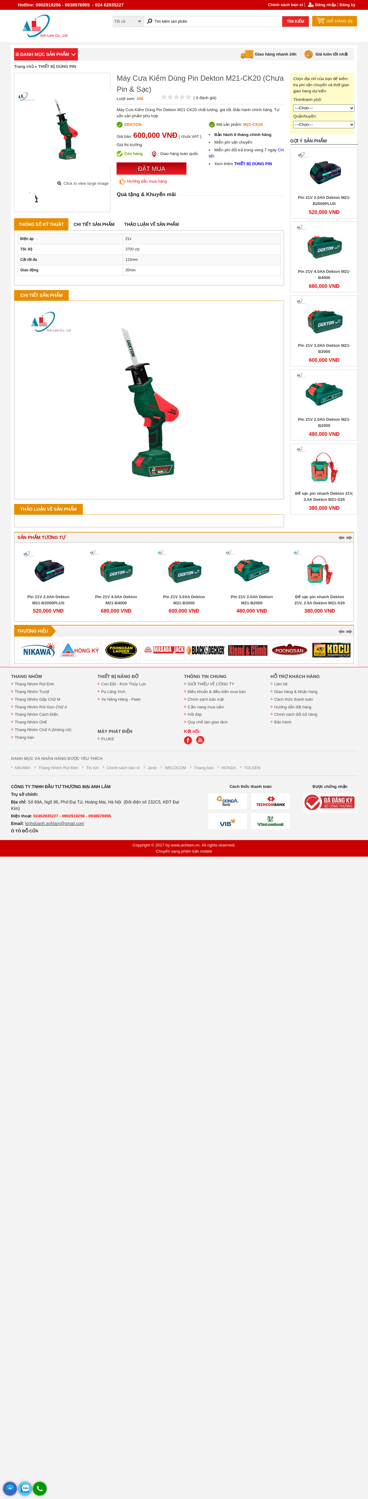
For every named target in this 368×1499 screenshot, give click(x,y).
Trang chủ (24, 66)
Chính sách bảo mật (206, 699)
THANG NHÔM (26, 676)
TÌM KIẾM (295, 21)
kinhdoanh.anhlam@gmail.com (54, 823)
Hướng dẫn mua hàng (143, 181)
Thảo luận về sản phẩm (151, 224)
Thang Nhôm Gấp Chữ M (37, 699)
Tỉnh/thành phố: (307, 99)
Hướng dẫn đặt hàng (292, 707)
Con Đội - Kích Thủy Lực (123, 684)
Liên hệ (280, 684)
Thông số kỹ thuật (41, 224)
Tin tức (92, 767)
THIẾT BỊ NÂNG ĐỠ (118, 676)
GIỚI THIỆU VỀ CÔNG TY (211, 684)
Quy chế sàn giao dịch (208, 722)
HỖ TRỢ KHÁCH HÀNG (295, 676)
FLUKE (107, 739)
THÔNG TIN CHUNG (205, 676)
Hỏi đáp (195, 714)
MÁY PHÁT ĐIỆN (115, 731)
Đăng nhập (325, 4)
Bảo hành (282, 722)
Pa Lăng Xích (113, 691)
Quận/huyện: (305, 116)
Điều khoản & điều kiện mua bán (217, 691)
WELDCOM (175, 767)
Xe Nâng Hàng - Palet (120, 699)
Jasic (152, 767)
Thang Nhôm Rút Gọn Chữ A (41, 707)
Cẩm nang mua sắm (206, 707)
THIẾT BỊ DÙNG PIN (57, 66)
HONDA (228, 767)
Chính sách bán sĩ (285, 4)
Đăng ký (347, 4)
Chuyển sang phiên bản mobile (184, 851)
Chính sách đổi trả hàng (295, 714)
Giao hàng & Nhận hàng (295, 691)
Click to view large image (86, 183)
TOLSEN (252, 767)
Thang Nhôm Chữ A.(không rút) (43, 729)
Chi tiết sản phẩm (94, 224)
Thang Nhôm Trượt (32, 691)
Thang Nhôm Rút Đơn (34, 684)
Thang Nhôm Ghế (31, 722)
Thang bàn (24, 737)
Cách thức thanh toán (293, 699)
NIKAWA (23, 767)
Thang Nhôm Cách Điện (36, 714)
